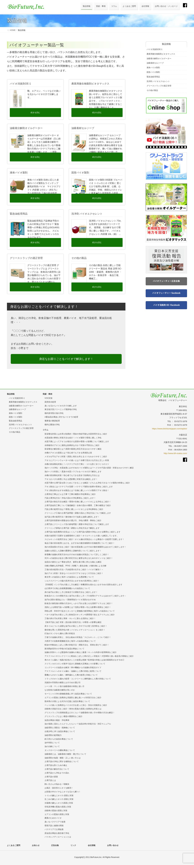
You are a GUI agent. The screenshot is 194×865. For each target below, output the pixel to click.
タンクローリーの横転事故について (60, 750)
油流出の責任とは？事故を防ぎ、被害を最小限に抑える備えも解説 (73, 562)
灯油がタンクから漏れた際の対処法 (60, 633)
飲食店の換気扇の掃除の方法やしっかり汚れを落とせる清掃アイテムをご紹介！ (79, 603)
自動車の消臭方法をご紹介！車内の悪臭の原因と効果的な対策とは (73, 709)
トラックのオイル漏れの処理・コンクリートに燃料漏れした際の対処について (78, 679)
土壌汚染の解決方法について (57, 769)
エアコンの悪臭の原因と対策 (57, 814)
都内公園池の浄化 (52, 424)
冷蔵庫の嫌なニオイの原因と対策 (59, 803)
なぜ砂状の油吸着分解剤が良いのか (60, 690)
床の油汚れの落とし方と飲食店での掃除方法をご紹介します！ (71, 592)
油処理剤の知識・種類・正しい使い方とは (63, 758)
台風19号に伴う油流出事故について (60, 731)
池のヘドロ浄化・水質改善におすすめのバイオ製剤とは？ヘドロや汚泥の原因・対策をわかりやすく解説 (89, 468)
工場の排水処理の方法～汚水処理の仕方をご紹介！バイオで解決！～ (74, 569)
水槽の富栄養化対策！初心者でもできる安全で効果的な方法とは (72, 475)
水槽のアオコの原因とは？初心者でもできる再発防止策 (68, 453)
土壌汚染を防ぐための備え (56, 765)
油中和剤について (52, 743)
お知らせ (35, 845)
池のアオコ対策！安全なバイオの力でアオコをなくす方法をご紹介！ (74, 573)
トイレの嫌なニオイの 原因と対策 (59, 795)
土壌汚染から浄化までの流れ (57, 773)
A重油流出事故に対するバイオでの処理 (61, 417)
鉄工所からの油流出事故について (59, 739)
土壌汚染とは (50, 780)
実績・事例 (47, 394)
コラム (45, 430)
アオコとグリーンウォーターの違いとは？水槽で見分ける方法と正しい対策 (77, 460)
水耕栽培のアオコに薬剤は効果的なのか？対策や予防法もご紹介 (72, 445)
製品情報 (11, 394)
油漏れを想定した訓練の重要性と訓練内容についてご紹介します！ (73, 551)
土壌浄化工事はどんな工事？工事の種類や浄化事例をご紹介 (70, 494)
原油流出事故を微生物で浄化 (57, 833)
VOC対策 (48, 398)
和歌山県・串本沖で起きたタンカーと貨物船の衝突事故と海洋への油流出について (80, 611)
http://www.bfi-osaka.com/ (175, 453)
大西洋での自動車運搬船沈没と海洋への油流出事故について (70, 641)
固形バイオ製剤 (153, 72)
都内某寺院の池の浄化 (54, 413)
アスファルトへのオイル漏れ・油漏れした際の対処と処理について (73, 671)
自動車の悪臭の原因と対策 (56, 810)
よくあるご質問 (13, 845)
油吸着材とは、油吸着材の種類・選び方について (65, 754)
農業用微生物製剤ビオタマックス (161, 54)
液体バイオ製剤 (153, 67)
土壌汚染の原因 (51, 777)
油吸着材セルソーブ (155, 63)
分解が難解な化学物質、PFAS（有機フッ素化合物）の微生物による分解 (75, 566)
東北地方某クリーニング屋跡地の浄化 (61, 409)
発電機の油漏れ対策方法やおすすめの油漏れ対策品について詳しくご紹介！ (77, 554)
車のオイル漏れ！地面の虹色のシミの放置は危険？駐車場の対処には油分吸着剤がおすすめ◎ (84, 660)
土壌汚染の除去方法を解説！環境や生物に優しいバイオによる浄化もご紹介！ (78, 502)
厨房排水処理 (50, 402)
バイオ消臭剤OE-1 (154, 49)
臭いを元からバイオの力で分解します (61, 406)
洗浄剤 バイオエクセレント (158, 81)
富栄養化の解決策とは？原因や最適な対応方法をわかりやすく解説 (73, 449)
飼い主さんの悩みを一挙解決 (57, 784)
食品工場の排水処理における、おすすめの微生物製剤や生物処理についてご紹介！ (80, 543)
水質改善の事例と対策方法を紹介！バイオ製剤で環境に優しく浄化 (73, 438)
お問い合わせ (112, 845)
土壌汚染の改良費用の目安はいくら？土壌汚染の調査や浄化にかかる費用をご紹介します (82, 532)
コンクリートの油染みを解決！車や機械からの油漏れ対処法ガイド (73, 667)
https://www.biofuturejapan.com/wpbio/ (169, 428)
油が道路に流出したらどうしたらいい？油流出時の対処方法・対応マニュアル (78, 724)
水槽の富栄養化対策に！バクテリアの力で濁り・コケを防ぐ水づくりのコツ (77, 464)
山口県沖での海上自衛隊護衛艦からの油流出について (67, 588)
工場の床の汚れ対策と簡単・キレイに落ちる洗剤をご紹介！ (70, 618)
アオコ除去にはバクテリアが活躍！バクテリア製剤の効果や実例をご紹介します (79, 487)
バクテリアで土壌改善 (54, 829)
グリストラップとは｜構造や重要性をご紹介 (63, 716)
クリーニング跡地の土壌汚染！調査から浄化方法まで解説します (72, 528)
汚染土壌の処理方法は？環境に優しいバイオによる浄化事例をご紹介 (74, 509)
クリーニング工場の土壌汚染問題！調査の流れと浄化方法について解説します (78, 513)
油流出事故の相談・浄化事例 (57, 720)
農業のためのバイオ (53, 818)
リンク (73, 845)
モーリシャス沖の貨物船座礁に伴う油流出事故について (68, 694)
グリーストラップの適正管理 (159, 86)
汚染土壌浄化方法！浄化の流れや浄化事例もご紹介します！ (70, 498)
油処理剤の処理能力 (53, 735)
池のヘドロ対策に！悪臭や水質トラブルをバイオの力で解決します (73, 471)
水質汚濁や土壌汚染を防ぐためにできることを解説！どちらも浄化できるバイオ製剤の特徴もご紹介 (87, 483)
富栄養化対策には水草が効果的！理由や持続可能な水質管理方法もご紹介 (76, 434)
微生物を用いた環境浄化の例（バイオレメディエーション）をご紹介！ (75, 630)
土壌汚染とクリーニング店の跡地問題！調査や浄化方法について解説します (77, 524)
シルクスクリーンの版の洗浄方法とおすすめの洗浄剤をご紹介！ (72, 581)
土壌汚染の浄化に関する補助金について (62, 761)
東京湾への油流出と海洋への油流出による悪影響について (69, 577)
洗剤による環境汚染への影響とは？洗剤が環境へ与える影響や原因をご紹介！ (78, 607)
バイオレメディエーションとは (58, 837)
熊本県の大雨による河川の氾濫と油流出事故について (67, 701)
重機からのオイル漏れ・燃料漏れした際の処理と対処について (71, 675)
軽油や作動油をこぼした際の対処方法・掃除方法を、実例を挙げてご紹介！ (77, 645)
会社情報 (91, 845)
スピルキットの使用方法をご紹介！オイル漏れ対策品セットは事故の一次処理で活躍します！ (84, 539)
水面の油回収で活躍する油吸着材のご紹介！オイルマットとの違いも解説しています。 (81, 536)
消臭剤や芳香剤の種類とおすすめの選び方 (63, 682)
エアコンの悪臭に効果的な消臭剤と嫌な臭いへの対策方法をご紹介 (73, 697)
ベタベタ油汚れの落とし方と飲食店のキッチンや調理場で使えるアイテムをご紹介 (80, 615)
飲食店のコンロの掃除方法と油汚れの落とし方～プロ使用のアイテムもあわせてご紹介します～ (85, 596)
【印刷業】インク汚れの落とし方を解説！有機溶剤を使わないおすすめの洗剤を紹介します (83, 584)
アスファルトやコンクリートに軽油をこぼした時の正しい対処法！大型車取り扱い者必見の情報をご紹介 (89, 656)
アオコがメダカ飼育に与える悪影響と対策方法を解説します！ (71, 479)
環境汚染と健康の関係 (54, 825)
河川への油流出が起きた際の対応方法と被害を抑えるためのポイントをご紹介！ (79, 558)
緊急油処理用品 (153, 77)
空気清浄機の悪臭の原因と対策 (58, 807)
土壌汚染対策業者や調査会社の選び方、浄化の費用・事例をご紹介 (73, 520)
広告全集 (55, 845)
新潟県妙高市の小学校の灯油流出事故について (64, 649)
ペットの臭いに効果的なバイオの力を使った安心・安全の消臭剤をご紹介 (76, 705)
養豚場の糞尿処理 (52, 421)
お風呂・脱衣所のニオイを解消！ (59, 788)
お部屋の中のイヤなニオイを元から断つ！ (63, 792)
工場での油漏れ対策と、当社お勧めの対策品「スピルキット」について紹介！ (78, 637)
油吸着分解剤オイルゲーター (159, 58)
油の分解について (52, 746)
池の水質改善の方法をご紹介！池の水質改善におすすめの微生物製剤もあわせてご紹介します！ (85, 547)
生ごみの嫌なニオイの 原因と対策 (59, 799)
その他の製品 (152, 90)
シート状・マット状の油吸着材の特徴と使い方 (64, 686)
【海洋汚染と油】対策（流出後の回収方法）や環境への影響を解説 (73, 622)
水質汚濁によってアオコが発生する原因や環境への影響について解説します (77, 441)
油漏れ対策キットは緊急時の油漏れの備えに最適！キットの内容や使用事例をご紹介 (81, 652)
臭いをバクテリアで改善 (55, 822)
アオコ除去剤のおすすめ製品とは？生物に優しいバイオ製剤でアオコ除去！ (77, 490)
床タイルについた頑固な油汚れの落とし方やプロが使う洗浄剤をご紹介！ (76, 626)
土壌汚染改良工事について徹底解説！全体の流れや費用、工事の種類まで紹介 (78, 505)
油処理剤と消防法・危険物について (60, 728)
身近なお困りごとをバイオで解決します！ (66, 358)
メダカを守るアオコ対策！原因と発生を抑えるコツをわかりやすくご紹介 (76, 456)
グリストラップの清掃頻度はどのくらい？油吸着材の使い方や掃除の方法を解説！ (80, 712)
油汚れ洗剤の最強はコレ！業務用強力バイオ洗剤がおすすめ (70, 600)
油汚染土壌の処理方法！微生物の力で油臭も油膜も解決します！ (72, 517)
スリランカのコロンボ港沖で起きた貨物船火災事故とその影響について (75, 664)
